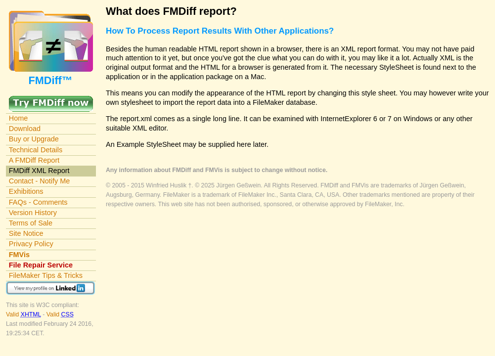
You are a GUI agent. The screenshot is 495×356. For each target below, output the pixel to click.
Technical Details (35, 150)
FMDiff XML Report (39, 171)
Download (25, 129)
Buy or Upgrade (34, 139)
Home (18, 118)
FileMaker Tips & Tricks (46, 275)
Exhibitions (26, 191)
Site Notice (26, 233)
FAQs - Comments (38, 202)
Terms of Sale (30, 223)
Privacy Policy (31, 244)
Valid (24, 314)
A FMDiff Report (34, 160)
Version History (33, 213)
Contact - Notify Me (39, 181)
